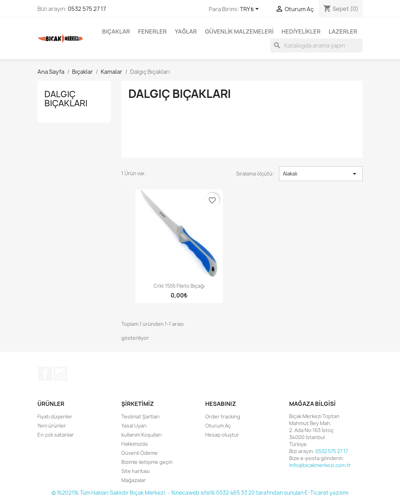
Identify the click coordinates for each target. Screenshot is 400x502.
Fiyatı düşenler (54, 416)
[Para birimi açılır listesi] (250, 9)
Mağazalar (133, 480)
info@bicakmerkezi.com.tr (320, 465)
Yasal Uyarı (134, 425)
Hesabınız (220, 404)
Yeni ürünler (51, 425)
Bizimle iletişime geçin (147, 462)
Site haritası (135, 471)
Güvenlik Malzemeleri (239, 31)
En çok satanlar (55, 434)
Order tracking (222, 416)
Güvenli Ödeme (139, 453)
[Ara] (316, 45)
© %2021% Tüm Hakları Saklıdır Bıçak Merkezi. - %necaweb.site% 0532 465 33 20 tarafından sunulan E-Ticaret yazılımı (200, 492)
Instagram (60, 374)
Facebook (45, 374)
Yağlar (186, 31)
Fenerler (152, 31)
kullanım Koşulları (141, 434)
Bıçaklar (116, 31)
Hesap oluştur (222, 434)
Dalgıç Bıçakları (65, 98)
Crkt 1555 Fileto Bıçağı (179, 285)
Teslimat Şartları (140, 416)
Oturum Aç (218, 425)
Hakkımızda (134, 443)
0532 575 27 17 (87, 9)
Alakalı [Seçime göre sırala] (321, 174)
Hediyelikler (301, 31)
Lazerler (343, 31)
